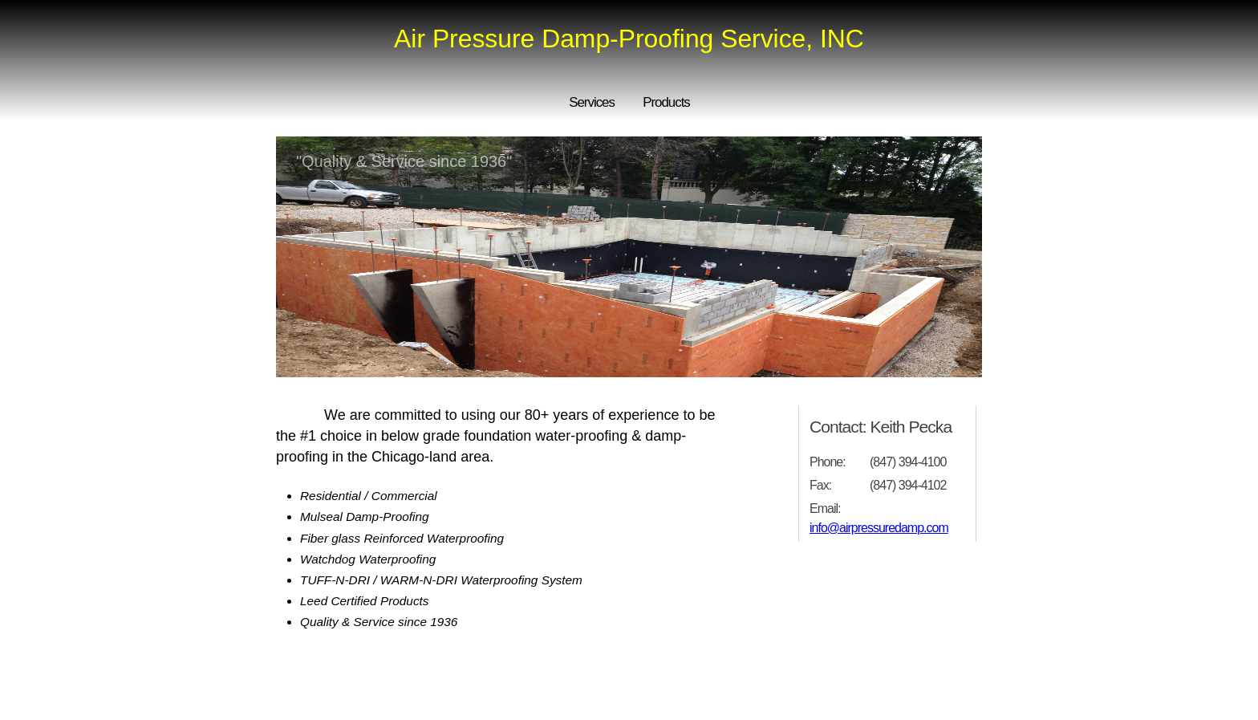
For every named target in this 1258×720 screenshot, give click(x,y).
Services (592, 102)
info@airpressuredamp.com (879, 528)
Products (666, 102)
